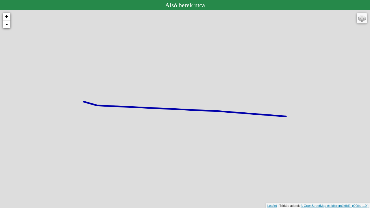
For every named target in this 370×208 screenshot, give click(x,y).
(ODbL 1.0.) (360, 205)
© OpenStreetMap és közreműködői (326, 205)
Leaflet (272, 205)
